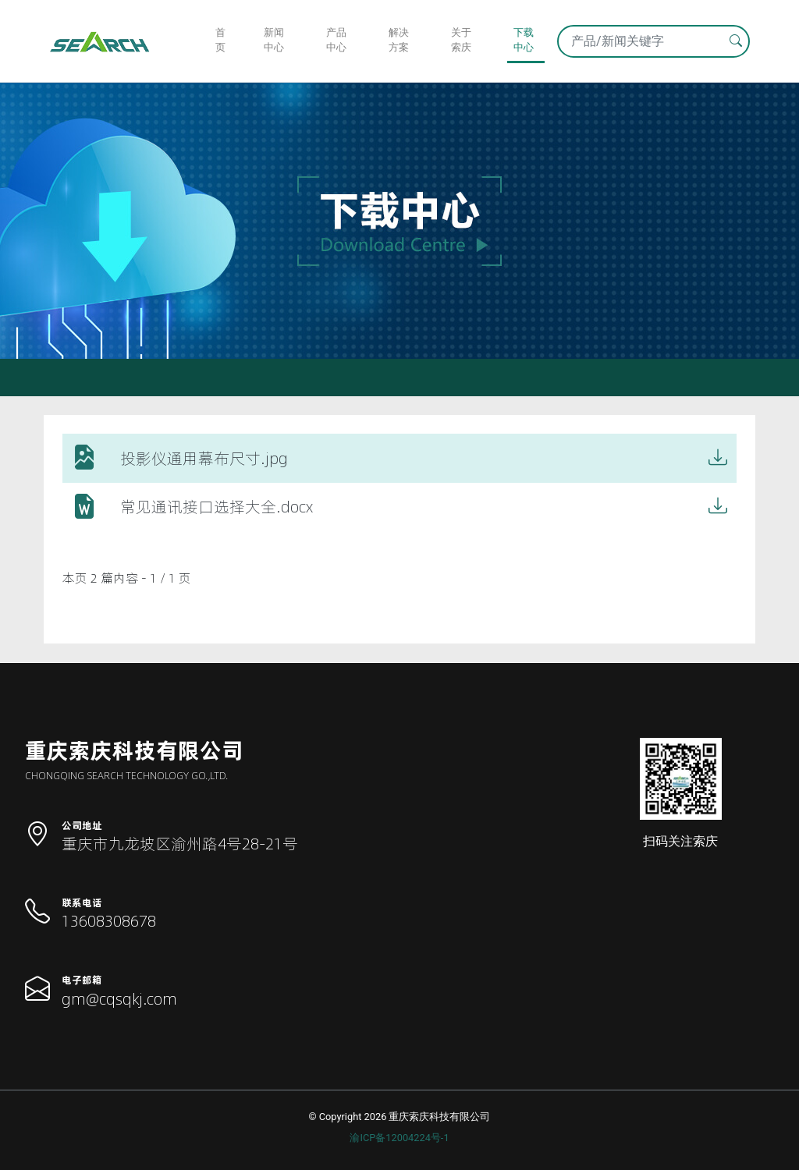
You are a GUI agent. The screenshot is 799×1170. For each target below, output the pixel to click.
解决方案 (399, 40)
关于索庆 (461, 40)
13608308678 (109, 920)
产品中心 (336, 40)
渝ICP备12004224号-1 (399, 1137)
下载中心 (523, 40)
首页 (220, 40)
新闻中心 (274, 40)
